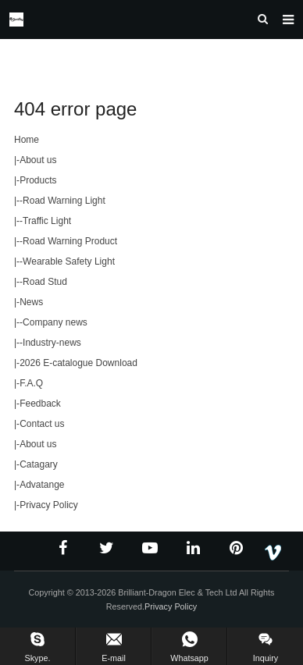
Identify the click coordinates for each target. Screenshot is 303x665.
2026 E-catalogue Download (78, 362)
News (31, 302)
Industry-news (52, 342)
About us (38, 160)
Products (38, 180)
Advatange (42, 484)
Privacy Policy (49, 505)
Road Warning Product (70, 241)
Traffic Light (47, 220)
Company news (55, 322)
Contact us (42, 423)
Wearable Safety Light (69, 261)
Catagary (39, 464)
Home (26, 139)
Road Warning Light (64, 200)
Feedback (40, 403)
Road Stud (45, 281)
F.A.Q (31, 383)
